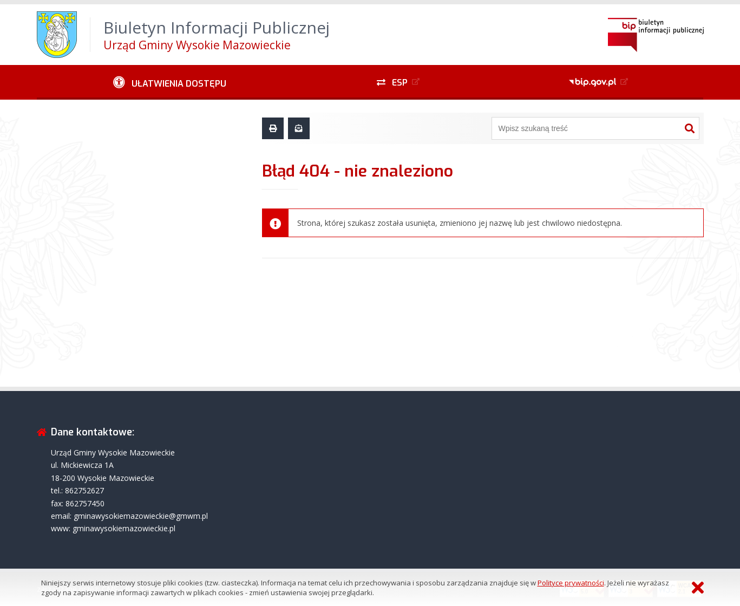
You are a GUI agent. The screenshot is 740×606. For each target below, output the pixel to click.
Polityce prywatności (571, 583)
